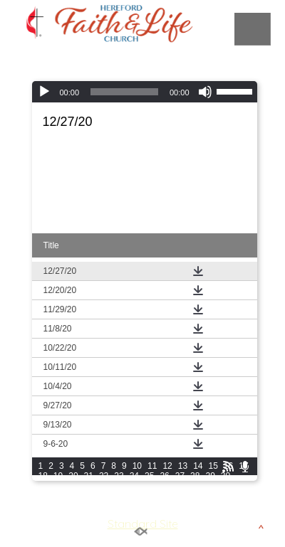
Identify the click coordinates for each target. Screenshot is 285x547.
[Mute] (205, 92)
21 (88, 476)
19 (58, 476)
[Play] (44, 92)
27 (180, 476)
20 (73, 476)
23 (118, 476)
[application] (144, 91)
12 (167, 466)
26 (164, 476)
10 (137, 466)
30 (225, 476)
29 (209, 476)
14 (197, 466)
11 (152, 466)
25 (149, 476)
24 (134, 476)
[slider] (124, 91)
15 (212, 466)
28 (195, 476)
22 (103, 476)
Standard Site (143, 523)
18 (43, 476)
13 (182, 466)
